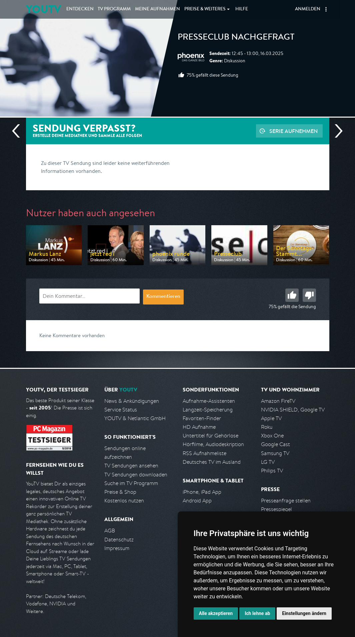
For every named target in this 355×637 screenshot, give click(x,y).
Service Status (120, 409)
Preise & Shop (120, 491)
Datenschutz (119, 539)
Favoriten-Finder (202, 418)
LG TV (268, 461)
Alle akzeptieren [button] (216, 613)
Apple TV (271, 418)
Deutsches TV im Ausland (212, 461)
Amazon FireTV (278, 400)
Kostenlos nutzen (124, 500)
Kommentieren (163, 297)
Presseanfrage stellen (286, 500)
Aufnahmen (157, 9)
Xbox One (272, 435)
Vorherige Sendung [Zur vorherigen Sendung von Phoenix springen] (18, 131)
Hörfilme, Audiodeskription (213, 444)
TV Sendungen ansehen (131, 465)
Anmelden (307, 9)
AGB (109, 530)
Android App (197, 500)
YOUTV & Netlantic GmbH (135, 418)
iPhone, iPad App (202, 491)
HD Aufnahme (199, 426)
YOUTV (43, 9)
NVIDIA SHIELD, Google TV (293, 409)
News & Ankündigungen (131, 400)
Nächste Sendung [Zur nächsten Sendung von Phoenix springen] (336, 131)
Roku (266, 426)
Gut (292, 295)
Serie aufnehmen (293, 131)
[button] (326, 9)
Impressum (116, 548)
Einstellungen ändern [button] (304, 613)
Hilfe (241, 9)
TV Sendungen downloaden (135, 474)
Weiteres (205, 9)
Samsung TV (275, 453)
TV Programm (114, 9)
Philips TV (272, 470)
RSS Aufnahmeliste (204, 453)
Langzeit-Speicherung (208, 409)
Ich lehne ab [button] (257, 613)
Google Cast (275, 444)
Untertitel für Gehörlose (210, 435)
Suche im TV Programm (131, 483)
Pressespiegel (276, 509)
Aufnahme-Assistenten (209, 400)
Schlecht (309, 295)
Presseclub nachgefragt (236, 38)
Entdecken (80, 9)
